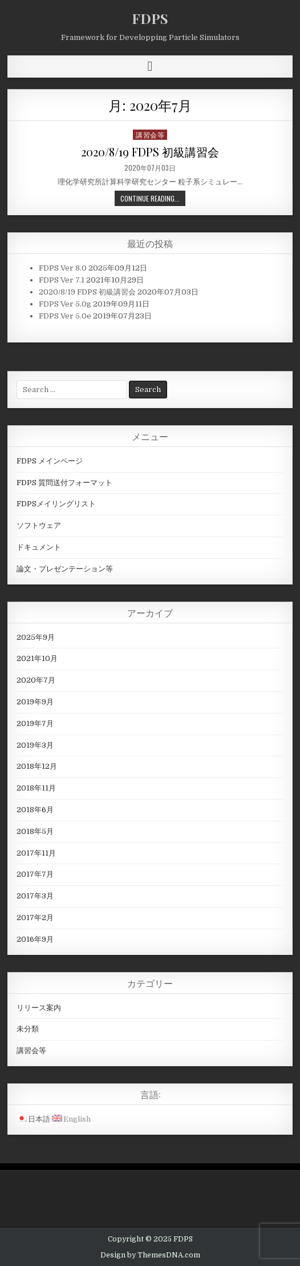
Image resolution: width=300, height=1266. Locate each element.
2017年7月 (35, 874)
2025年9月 (36, 637)
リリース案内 (39, 1007)
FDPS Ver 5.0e (65, 316)
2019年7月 (35, 723)
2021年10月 (37, 658)
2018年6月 (35, 809)
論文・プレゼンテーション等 (65, 569)
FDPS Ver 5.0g (65, 304)
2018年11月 (36, 788)
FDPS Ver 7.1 (61, 280)
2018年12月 (37, 766)
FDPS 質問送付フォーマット (64, 482)
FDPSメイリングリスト (56, 503)
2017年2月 (35, 917)
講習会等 (150, 134)
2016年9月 (35, 939)
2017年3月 (35, 896)
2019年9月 (35, 701)
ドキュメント (39, 547)
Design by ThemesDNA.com (150, 1255)
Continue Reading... (150, 198)
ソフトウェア (39, 525)
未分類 (28, 1029)
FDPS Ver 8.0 (63, 268)
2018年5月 (35, 831)
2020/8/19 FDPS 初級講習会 (150, 151)
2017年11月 (36, 853)
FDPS (150, 18)
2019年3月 (35, 745)
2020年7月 (36, 680)
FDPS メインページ (50, 461)
